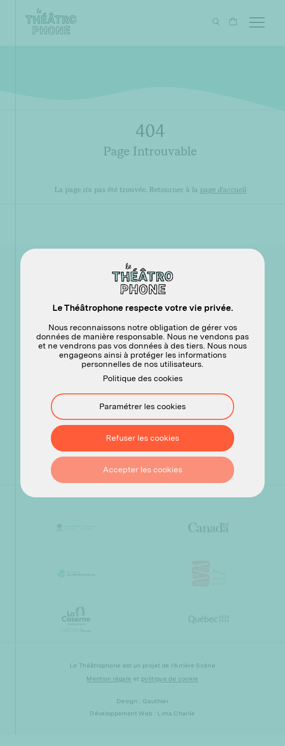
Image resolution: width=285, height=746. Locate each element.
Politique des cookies (143, 378)
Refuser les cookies (142, 438)
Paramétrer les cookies (142, 406)
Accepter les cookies (142, 469)
